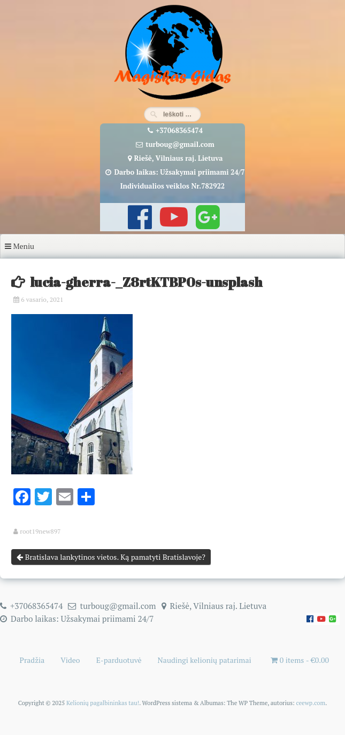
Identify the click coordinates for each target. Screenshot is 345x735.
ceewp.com (310, 703)
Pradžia (32, 660)
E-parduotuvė (119, 660)
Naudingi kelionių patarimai (204, 660)
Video (70, 660)
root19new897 (40, 531)
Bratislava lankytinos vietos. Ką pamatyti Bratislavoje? (111, 557)
